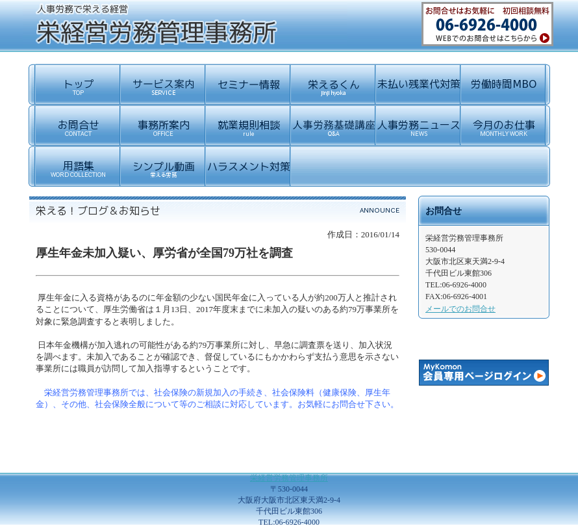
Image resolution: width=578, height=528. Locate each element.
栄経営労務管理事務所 (289, 477)
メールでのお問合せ (460, 308)
